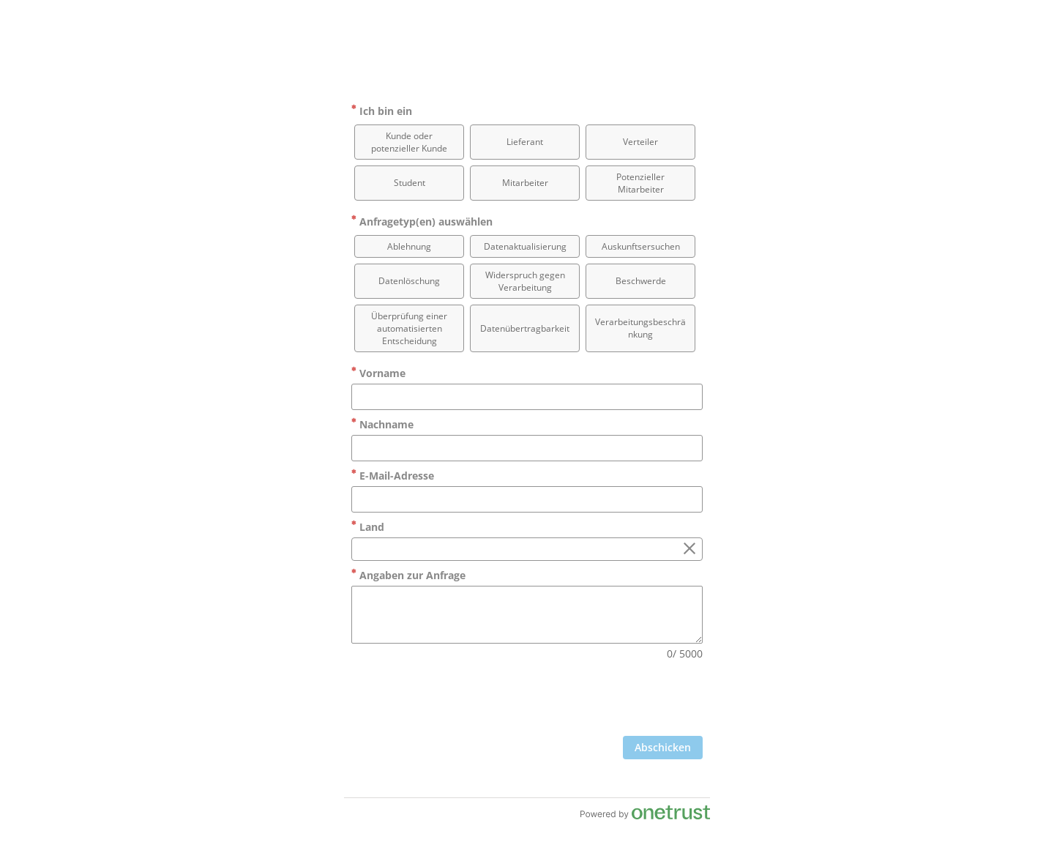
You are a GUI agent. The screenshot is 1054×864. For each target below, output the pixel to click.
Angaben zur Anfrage (408, 575)
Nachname (382, 424)
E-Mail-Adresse (392, 476)
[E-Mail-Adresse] (527, 499)
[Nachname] (527, 448)
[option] (409, 142)
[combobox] (527, 549)
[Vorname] (527, 397)
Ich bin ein (381, 111)
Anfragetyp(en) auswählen (422, 221)
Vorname (378, 373)
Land (367, 527)
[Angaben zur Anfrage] (527, 615)
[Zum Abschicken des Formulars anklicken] (663, 747)
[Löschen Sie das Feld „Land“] (689, 549)
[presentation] (591, 700)
